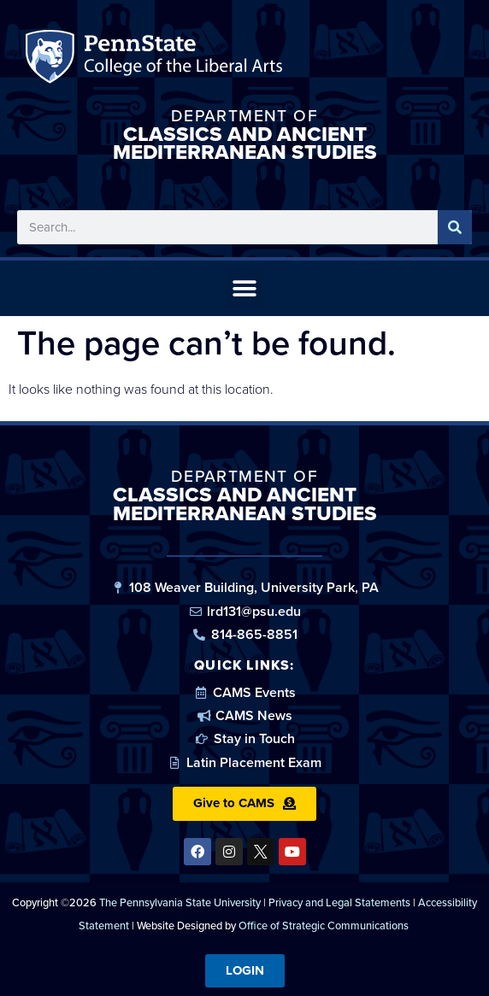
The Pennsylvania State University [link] (180, 902)
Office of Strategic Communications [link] (324, 925)
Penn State (53, 60)
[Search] (455, 227)
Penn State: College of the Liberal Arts (181, 60)
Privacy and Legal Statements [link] (339, 902)
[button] (245, 288)
